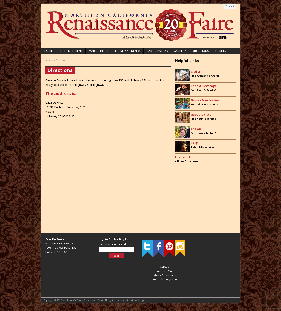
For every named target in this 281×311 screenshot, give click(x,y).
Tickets (220, 51)
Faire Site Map (164, 271)
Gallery (180, 51)
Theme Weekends (128, 51)
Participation (157, 51)
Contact (229, 6)
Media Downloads (165, 275)
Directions (200, 51)
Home (48, 51)
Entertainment (71, 51)
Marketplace (99, 51)
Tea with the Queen (165, 279)
